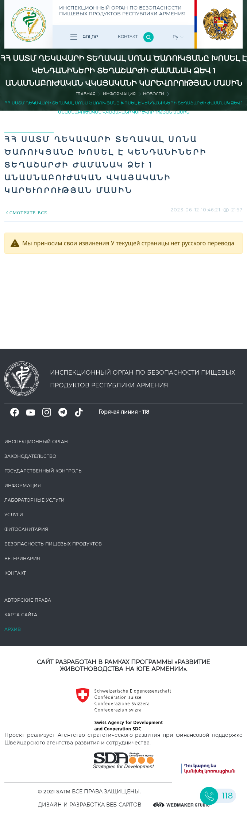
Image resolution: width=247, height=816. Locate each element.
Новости (153, 93)
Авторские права (27, 600)
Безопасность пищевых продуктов (53, 544)
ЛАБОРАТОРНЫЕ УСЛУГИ (34, 500)
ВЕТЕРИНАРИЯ (22, 558)
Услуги (13, 514)
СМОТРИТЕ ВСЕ (25, 212)
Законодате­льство (30, 456)
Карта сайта (20, 614)
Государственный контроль (43, 471)
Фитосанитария (26, 529)
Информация (119, 93)
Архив (12, 629)
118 (145, 412)
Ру (178, 36)
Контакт (128, 36)
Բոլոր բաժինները (83, 38)
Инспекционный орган (36, 441)
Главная (86, 93)
